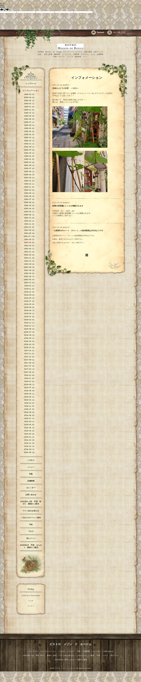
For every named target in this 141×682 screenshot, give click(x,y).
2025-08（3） (29, 119)
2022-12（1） (29, 184)
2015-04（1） (29, 428)
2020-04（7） (29, 276)
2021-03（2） (29, 246)
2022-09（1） (29, 193)
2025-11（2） (29, 110)
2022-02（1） (29, 215)
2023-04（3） (29, 175)
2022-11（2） (29, 187)
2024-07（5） (29, 150)
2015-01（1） (29, 437)
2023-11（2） (29, 159)
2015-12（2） (29, 403)
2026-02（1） (29, 104)
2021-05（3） (29, 243)
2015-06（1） (29, 422)
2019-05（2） (29, 307)
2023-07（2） (29, 168)
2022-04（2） (29, 209)
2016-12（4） (29, 375)
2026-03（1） (29, 101)
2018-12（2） (29, 320)
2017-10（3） (29, 357)
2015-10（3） (29, 409)
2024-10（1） (29, 144)
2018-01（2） (29, 347)
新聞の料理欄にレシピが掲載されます (67, 206)
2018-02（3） (29, 344)
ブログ (31, 532)
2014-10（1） (29, 446)
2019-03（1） (29, 313)
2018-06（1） (29, 335)
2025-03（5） (29, 131)
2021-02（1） (29, 249)
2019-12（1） (29, 286)
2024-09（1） (29, 147)
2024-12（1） (29, 141)
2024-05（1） (29, 153)
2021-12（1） (29, 221)
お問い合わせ (30, 495)
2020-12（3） (29, 255)
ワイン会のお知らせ (31, 511)
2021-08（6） (29, 233)
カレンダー (30, 488)
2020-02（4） (29, 280)
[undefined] (6, 9)
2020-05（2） (29, 273)
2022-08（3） (29, 196)
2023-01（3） (29, 181)
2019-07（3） (29, 301)
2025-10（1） (29, 113)
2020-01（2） (29, 283)
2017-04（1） (29, 369)
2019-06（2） (29, 304)
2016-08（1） (29, 384)
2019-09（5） (29, 295)
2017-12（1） (29, 351)
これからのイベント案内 (31, 518)
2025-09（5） (29, 116)
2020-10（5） (29, 261)
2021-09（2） (29, 230)
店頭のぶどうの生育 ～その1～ (65, 88)
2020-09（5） (29, 264)
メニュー (30, 467)
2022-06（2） (29, 202)
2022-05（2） (29, 205)
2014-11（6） (29, 443)
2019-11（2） (29, 289)
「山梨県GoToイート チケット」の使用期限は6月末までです (77, 231)
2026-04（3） (29, 97)
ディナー (31, 606)
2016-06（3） (29, 391)
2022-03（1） (29, 212)
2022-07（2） (29, 199)
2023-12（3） (29, 156)
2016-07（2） (29, 388)
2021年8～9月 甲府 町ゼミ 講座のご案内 (30, 503)
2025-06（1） (29, 125)
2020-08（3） (29, 267)
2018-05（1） (29, 338)
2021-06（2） (29, 239)
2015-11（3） (29, 406)
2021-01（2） (29, 252)
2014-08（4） (29, 452)
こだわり (30, 460)
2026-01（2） (29, 107)
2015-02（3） (29, 434)
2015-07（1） (29, 418)
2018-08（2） (29, 329)
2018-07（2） (29, 332)
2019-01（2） (29, 317)
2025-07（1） (29, 122)
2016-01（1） (29, 400)
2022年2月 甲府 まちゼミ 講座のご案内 (31, 547)
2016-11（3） (29, 378)
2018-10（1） (29, 326)
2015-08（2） (29, 415)
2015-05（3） (29, 425)
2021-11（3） (29, 224)
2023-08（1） (29, 165)
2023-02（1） (29, 178)
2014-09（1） (29, 449)
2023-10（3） (29, 162)
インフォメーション (31, 91)
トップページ (30, 84)
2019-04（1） (29, 310)
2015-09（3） (29, 412)
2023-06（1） (29, 172)
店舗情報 (30, 481)
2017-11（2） (29, 354)
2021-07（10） (30, 236)
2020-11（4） (29, 258)
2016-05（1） (29, 394)
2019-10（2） (29, 292)
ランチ (30, 601)
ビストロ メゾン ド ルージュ (70, 644)
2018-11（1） (29, 323)
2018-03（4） (29, 341)
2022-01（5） (29, 218)
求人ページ (30, 538)
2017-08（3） (29, 363)
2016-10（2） (29, 381)
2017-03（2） (29, 372)
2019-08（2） (29, 298)
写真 (31, 474)
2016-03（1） (29, 397)
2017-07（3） (29, 366)
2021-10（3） (29, 227)
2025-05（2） (29, 128)
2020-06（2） (29, 270)
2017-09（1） (29, 360)
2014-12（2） (29, 440)
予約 (31, 525)
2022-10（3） (29, 190)
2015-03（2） (29, 431)
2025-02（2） (29, 134)
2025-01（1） (29, 138)
